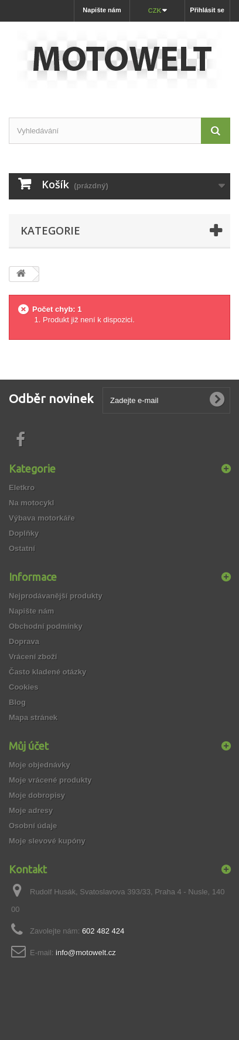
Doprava (24, 641)
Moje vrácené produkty (50, 780)
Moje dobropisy (37, 795)
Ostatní (22, 548)
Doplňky (24, 533)
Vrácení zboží (33, 656)
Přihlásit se (207, 9)
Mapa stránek (33, 717)
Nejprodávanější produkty (56, 595)
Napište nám (102, 9)
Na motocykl (31, 502)
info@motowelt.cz (86, 952)
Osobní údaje (33, 825)
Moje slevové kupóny (47, 840)
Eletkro (22, 487)
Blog (17, 702)
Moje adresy (31, 810)
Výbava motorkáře (42, 518)
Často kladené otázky (47, 671)
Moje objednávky (39, 764)
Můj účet (29, 746)
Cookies (24, 687)
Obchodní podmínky (46, 626)
